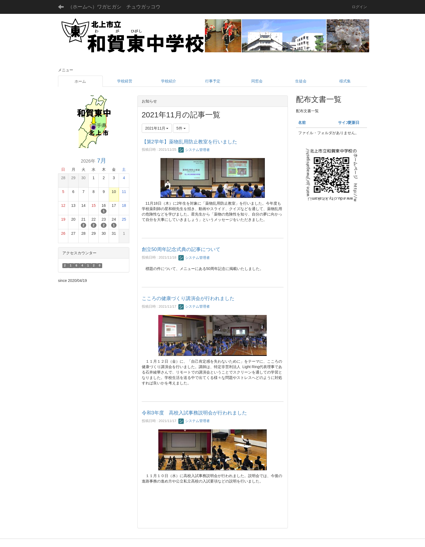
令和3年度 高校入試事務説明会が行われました (194, 413)
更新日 (353, 122)
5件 (181, 128)
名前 (302, 122)
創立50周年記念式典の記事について (181, 249)
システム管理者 (194, 150)
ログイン (359, 7)
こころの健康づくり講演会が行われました (188, 298)
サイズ (343, 122)
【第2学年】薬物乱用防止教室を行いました (189, 141)
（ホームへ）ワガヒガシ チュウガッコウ (114, 6)
